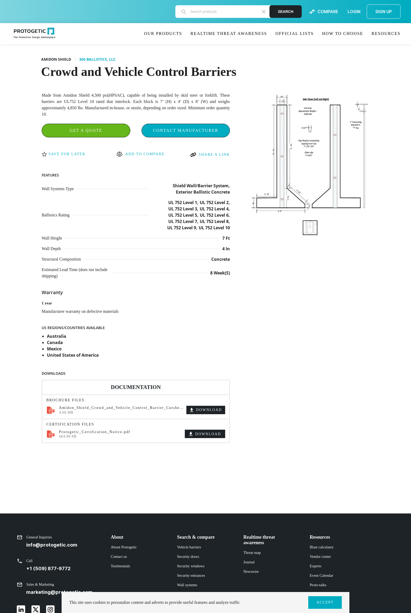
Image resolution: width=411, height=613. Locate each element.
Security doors (188, 556)
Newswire (251, 571)
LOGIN (354, 11)
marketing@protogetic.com (59, 592)
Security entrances (191, 575)
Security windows (190, 566)
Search (285, 11)
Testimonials (120, 566)
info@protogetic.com (51, 545)
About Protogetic (124, 547)
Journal (249, 562)
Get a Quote (85, 130)
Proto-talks (318, 585)
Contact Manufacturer (185, 130)
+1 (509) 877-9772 (48, 568)
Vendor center (320, 556)
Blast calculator (322, 547)
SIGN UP (383, 11)
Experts (315, 566)
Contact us (119, 556)
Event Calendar (321, 575)
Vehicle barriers (189, 547)
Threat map (252, 552)
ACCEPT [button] (325, 602)
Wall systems (187, 585)
